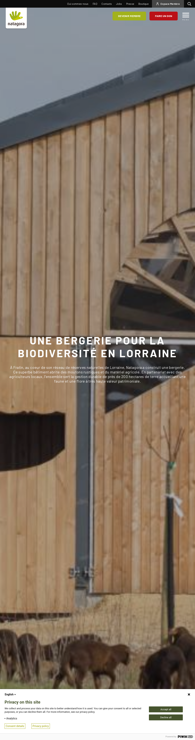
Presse (130, 3)
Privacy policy (41, 726)
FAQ (95, 3)
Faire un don (163, 16)
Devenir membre (129, 16)
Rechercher (190, 3)
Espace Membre (170, 3)
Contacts (106, 3)
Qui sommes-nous (78, 3)
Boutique (143, 3)
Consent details (15, 726)
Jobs (119, 3)
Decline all (165, 717)
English (11, 694)
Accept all (165, 709)
